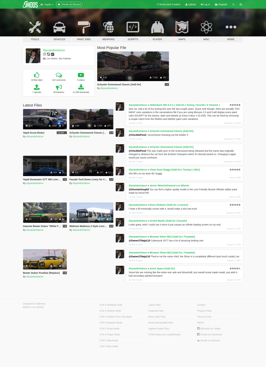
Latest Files (154, 305)
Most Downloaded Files (160, 322)
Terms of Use (204, 316)
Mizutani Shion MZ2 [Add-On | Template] (172, 236)
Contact (201, 305)
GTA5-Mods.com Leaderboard (164, 334)
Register (221, 4)
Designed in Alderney (34, 303)
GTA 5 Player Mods (110, 334)
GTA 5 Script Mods (109, 328)
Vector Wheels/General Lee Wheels (169, 185)
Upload (190, 4)
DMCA (200, 322)
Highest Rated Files (158, 328)
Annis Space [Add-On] (162, 268)
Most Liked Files (157, 316)
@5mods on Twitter (209, 328)
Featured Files (156, 310)
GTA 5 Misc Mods (109, 346)
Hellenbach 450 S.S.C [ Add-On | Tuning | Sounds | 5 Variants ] (185, 105)
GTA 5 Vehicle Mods (110, 310)
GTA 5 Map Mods (109, 340)
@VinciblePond (137, 135)
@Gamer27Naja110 (139, 240)
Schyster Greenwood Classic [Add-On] (171, 131)
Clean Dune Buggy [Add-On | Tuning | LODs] (175, 169)
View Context (135, 123)
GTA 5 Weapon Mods (111, 322)
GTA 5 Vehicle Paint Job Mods (116, 316)
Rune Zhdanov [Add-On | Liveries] (169, 204)
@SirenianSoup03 (139, 189)
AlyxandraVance (54, 50)
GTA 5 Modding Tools (111, 305)
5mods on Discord (208, 340)
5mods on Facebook (209, 334)
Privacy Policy (204, 310)
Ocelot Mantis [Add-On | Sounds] (168, 220)
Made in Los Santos (33, 307)
